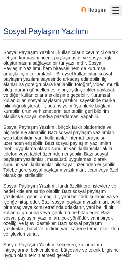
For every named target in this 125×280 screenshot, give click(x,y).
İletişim (94, 10)
